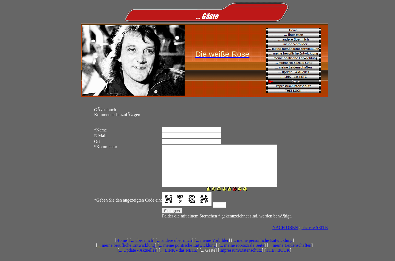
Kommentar (105, 146)
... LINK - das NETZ (178, 258)
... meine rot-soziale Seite (242, 253)
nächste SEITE (314, 235)
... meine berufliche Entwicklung (126, 253)
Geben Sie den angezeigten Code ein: (128, 208)
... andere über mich (174, 248)
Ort (97, 141)
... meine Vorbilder (212, 248)
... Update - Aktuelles (137, 258)
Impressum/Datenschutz (240, 258)
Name (100, 130)
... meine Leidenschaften (289, 253)
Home (121, 248)
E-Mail (100, 135)
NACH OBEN (285, 235)
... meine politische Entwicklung (187, 253)
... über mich (142, 248)
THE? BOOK (278, 258)
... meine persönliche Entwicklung (263, 248)
